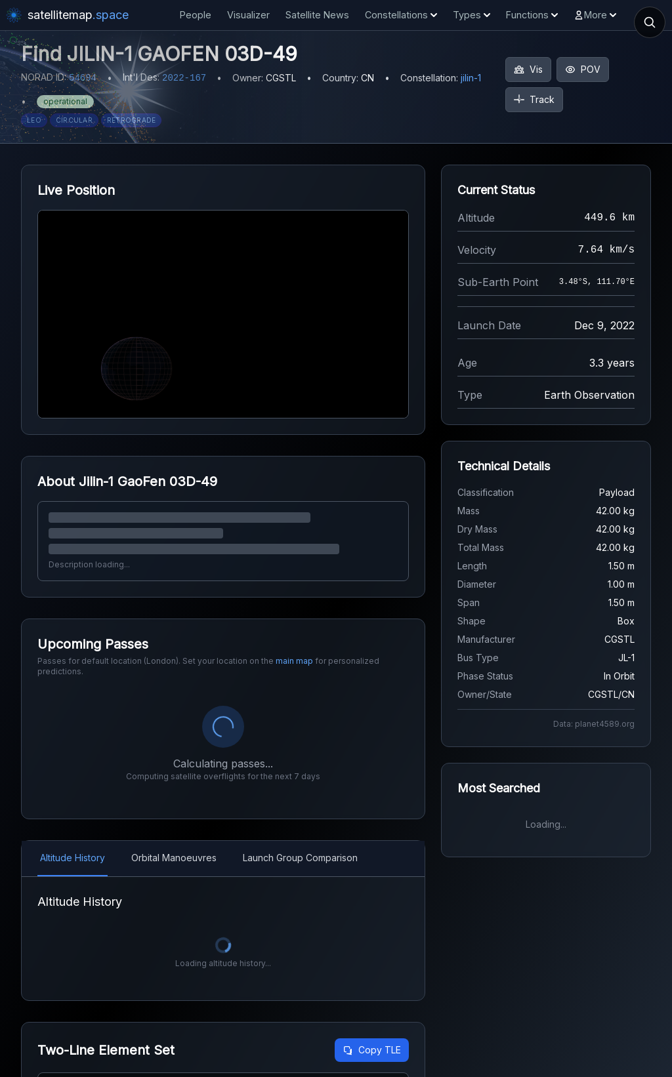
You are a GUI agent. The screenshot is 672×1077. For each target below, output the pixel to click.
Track (534, 99)
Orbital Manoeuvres (174, 857)
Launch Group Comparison (300, 857)
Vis (528, 69)
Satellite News (317, 14)
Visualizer (248, 14)
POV (582, 69)
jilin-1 (471, 77)
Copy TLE (372, 1049)
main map (294, 661)
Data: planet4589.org (594, 724)
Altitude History (72, 857)
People (195, 14)
